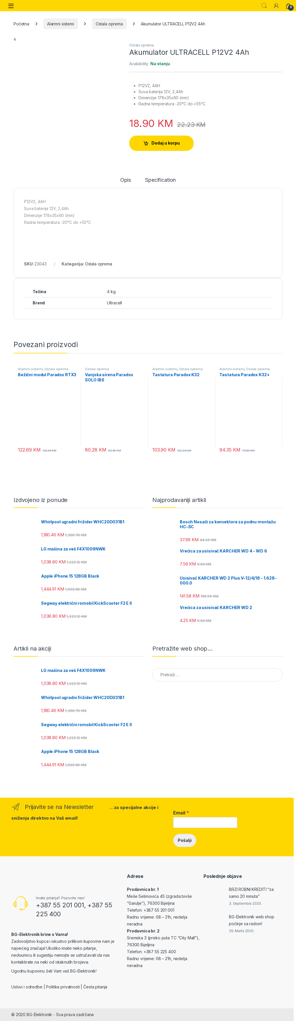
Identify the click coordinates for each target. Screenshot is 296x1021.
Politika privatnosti (62, 986)
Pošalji (185, 840)
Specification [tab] (160, 180)
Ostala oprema (109, 23)
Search (264, 6)
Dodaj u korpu (165, 142)
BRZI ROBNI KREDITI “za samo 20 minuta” (251, 893)
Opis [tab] (125, 180)
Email (181, 813)
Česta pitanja (95, 986)
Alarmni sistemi (60, 23)
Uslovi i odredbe (26, 986)
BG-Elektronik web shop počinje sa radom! (251, 920)
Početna (21, 23)
